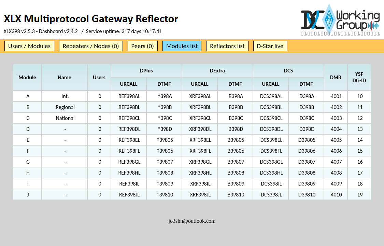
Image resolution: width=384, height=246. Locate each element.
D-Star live (270, 46)
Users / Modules (29, 46)
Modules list (182, 46)
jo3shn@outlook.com (192, 221)
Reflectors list (227, 46)
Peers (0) (142, 46)
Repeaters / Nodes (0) (91, 46)
